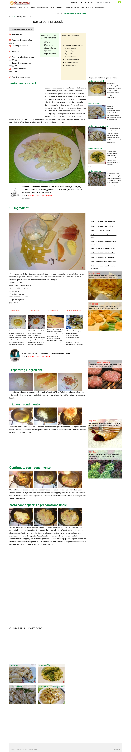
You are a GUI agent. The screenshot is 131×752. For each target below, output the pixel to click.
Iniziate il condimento (24, 404)
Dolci (52, 8)
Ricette (13, 8)
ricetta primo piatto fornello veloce (103, 221)
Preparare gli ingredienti (26, 370)
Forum (74, 2)
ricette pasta (15, 665)
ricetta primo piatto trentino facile (102, 248)
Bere (82, 8)
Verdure (69, 8)
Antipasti (21, 8)
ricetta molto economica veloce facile (103, 261)
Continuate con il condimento (30, 467)
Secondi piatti (42, 8)
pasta (13, 16)
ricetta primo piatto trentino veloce (103, 253)
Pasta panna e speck (23, 83)
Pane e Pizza (60, 8)
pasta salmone (16, 687)
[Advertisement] (33, 13)
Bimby (76, 8)
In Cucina (89, 8)
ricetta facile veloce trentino (100, 230)
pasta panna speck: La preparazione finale (38, 505)
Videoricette (99, 8)
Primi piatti (31, 8)
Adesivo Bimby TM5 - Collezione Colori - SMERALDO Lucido (46, 353)
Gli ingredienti (19, 208)
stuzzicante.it (70, 14)
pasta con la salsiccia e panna (50, 687)
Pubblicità (116, 749)
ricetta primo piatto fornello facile (102, 257)
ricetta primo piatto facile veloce (102, 226)
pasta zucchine (44, 665)
